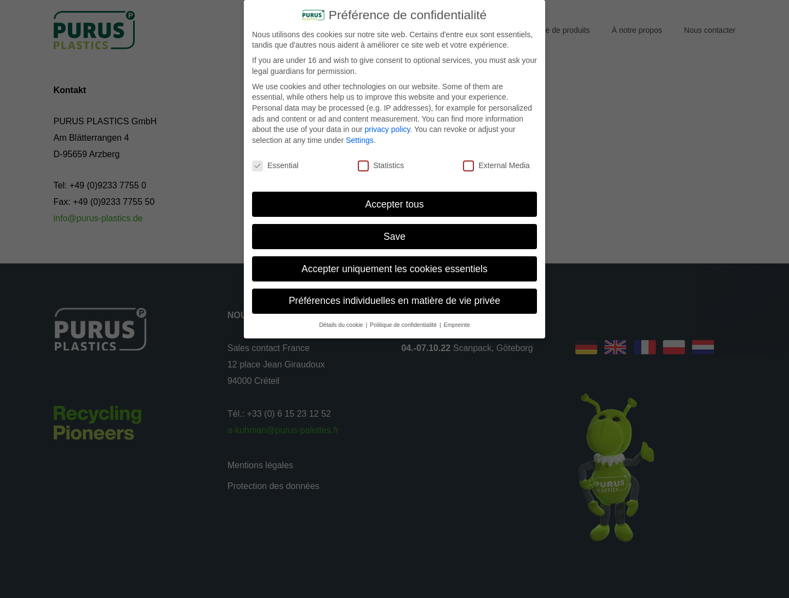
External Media (496, 161)
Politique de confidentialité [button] (404, 320)
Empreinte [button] (457, 320)
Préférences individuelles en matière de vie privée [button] (394, 296)
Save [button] (394, 231)
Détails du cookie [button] (342, 320)
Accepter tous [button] (394, 199)
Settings (360, 135)
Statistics (381, 161)
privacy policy (387, 124)
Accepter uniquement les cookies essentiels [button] (394, 263)
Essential (275, 161)
